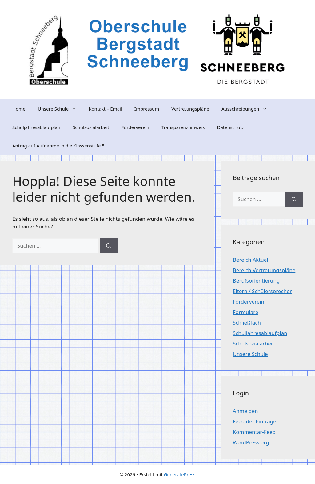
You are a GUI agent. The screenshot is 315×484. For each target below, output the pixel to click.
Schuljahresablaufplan (36, 127)
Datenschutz (230, 127)
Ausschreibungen (247, 108)
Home (19, 109)
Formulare (245, 312)
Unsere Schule (60, 108)
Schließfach (247, 322)
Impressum (146, 109)
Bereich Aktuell (251, 259)
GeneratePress (179, 474)
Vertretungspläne (190, 109)
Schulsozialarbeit (91, 127)
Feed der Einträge (254, 421)
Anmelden (245, 410)
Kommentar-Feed (254, 431)
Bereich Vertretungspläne (264, 270)
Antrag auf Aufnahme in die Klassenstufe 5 (58, 146)
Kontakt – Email (105, 109)
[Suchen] (109, 245)
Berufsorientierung (256, 280)
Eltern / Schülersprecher (262, 291)
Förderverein (135, 127)
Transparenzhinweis (183, 127)
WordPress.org (251, 442)
